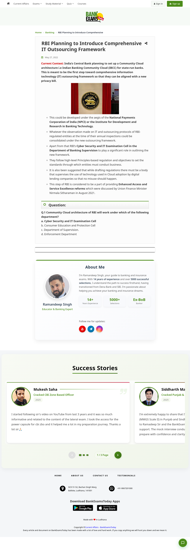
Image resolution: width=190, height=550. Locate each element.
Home (38, 32)
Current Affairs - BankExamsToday (100, 540)
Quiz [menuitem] (69, 3)
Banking (49, 32)
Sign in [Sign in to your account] (158, 3)
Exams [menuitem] (36, 3)
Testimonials (126, 488)
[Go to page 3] (87, 468)
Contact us (100, 488)
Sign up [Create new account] (175, 3)
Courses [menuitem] (82, 3)
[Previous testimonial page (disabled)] (72, 467)
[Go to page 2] (84, 468)
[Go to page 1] (80, 468)
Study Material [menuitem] (53, 3)
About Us (77, 488)
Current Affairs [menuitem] (21, 3)
